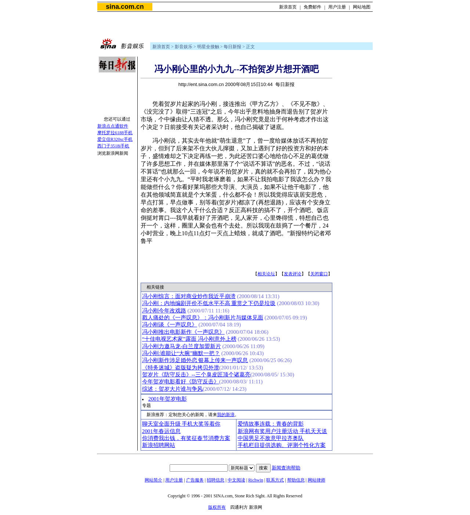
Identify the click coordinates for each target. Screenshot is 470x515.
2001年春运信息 (161, 431)
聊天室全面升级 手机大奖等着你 (181, 424)
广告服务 (195, 480)
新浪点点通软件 (112, 126)
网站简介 (153, 480)
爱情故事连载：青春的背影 (271, 424)
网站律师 (316, 480)
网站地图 (361, 7)
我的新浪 (226, 414)
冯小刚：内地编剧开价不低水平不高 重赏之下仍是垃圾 (209, 303)
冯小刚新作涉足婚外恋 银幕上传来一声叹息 (195, 360)
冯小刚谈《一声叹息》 (169, 325)
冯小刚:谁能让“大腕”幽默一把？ (181, 353)
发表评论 (292, 273)
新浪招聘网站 (158, 445)
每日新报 (232, 46)
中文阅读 (236, 480)
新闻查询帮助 (286, 468)
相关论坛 (266, 273)
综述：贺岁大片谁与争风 (172, 389)
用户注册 (337, 7)
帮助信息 (296, 480)
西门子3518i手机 (113, 146)
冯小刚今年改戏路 (164, 311)
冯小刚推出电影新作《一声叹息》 (183, 332)
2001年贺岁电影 (167, 399)
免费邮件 (312, 7)
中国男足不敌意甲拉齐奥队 (271, 438)
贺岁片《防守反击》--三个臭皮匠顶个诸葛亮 (196, 375)
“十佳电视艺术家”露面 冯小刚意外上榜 (189, 339)
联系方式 (275, 480)
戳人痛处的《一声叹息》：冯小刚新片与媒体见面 (202, 318)
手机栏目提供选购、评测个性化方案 (282, 445)
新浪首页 (288, 7)
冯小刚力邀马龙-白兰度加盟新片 (181, 346)
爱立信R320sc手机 (115, 139)
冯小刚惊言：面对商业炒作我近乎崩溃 (189, 296)
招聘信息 (215, 480)
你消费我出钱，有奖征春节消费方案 (186, 438)
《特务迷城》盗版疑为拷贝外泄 (180, 368)
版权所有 (217, 507)
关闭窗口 (319, 273)
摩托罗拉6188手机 (115, 132)
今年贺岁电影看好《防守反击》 (180, 382)
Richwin (255, 480)
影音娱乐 (183, 46)
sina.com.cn (125, 6)
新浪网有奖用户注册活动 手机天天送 (282, 431)
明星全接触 (208, 46)
